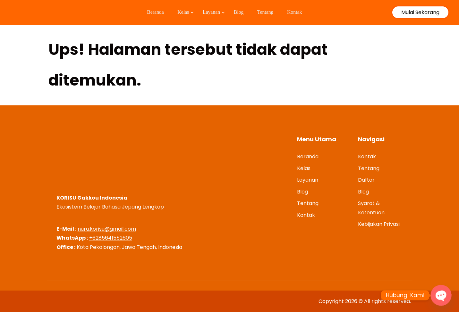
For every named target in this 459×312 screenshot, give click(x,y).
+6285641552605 (110, 238)
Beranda (150, 12)
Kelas (180, 12)
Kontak (301, 12)
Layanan (210, 12)
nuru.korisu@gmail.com (107, 229)
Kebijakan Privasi (379, 224)
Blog (239, 12)
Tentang (268, 12)
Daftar (366, 180)
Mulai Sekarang (420, 12)
